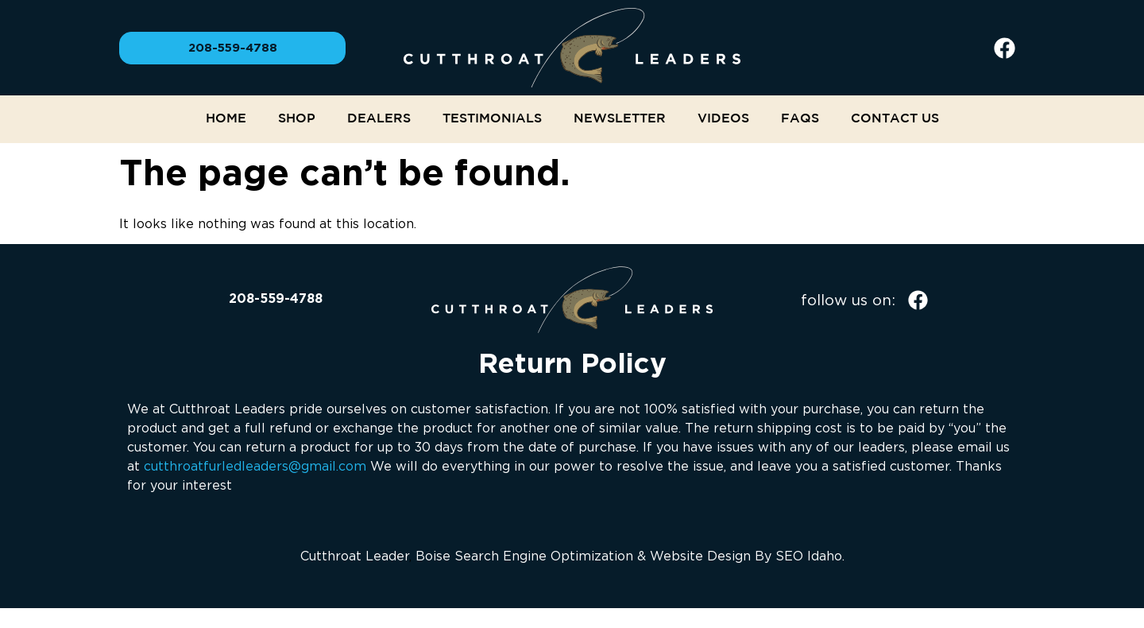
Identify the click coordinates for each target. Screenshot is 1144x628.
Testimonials (492, 119)
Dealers (379, 119)
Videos (723, 119)
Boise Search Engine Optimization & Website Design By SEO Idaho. (629, 556)
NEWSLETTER (620, 119)
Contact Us (895, 119)
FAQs (800, 119)
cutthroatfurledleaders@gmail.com (255, 466)
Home (226, 119)
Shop (296, 119)
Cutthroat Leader (354, 556)
